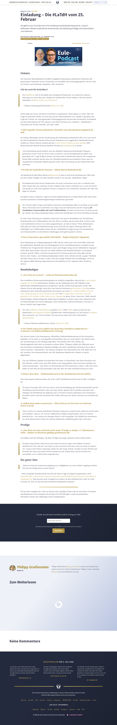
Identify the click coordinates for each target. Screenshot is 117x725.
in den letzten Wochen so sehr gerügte (70, 143)
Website (55, 572)
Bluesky (68, 566)
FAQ (36, 700)
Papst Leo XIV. (46, 2)
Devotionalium (50, 662)
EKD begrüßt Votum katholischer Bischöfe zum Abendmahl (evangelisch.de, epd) (57, 131)
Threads (49, 709)
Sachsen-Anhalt (35, 2)
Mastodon (75, 566)
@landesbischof (67, 145)
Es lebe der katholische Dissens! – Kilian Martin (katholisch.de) (52, 169)
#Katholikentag (45, 310)
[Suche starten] (105, 2)
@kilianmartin (54, 175)
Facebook (72, 709)
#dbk (34, 100)
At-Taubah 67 (92, 680)
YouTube (56, 709)
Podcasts (88, 2)
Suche (94, 700)
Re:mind (82, 2)
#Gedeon (93, 312)
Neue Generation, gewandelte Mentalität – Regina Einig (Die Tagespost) (56, 237)
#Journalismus (28, 318)
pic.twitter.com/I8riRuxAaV (46, 100)
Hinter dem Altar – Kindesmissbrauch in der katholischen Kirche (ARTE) (57, 374)
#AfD (60, 310)
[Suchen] (99, 2)
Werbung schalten (85, 700)
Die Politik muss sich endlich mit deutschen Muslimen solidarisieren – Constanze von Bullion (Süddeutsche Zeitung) (55, 329)
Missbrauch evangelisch (18, 2)
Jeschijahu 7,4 (25, 678)
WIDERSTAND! (66, 700)
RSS (83, 709)
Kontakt (75, 700)
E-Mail (78, 709)
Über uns (67, 2)
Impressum (46, 715)
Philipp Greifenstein (33, 567)
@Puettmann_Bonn (78, 288)
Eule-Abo (74, 2)
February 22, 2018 (57, 106)
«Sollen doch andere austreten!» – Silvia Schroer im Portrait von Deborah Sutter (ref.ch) (56, 404)
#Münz (70, 310)
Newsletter (57, 700)
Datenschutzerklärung (57, 715)
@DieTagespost (38, 312)
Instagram (64, 709)
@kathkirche (30, 95)
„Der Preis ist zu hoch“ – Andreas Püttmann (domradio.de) (50, 275)
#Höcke (47, 312)
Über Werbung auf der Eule (80, 43)
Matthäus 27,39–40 (58, 676)
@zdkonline (33, 310)
